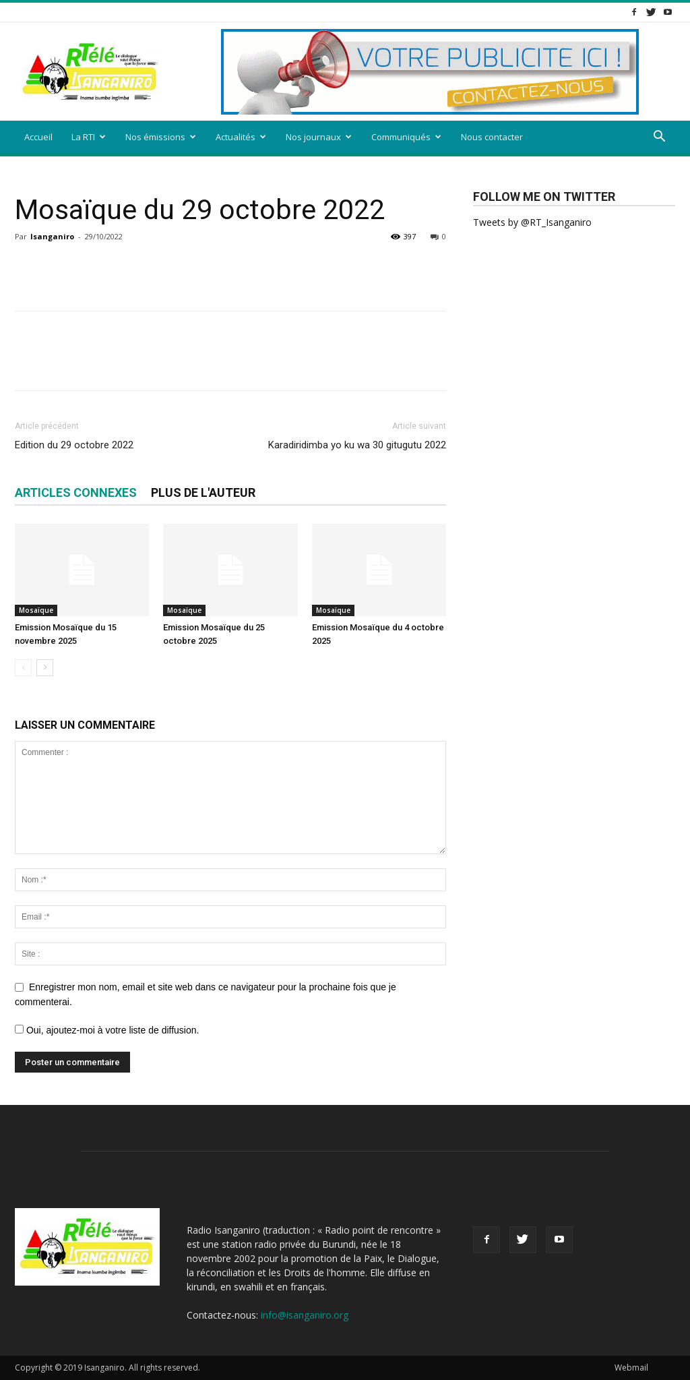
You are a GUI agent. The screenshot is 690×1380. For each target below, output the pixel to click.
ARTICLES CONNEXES (76, 492)
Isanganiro (52, 236)
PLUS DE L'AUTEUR (203, 492)
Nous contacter (492, 137)
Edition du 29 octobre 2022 (74, 445)
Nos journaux (319, 137)
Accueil (38, 137)
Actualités (241, 137)
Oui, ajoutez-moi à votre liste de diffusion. (107, 1030)
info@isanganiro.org (304, 1315)
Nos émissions (160, 137)
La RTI (88, 137)
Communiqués (406, 137)
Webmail (631, 1367)
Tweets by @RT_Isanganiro (532, 222)
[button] (659, 137)
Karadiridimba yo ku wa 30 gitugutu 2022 (357, 445)
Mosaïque (36, 610)
